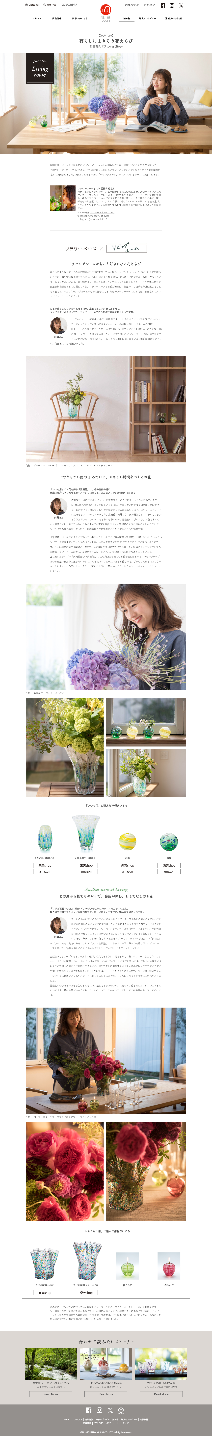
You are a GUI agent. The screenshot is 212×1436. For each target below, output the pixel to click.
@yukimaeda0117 (97, 219)
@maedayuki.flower (98, 215)
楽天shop (44, 865)
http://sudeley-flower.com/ (100, 212)
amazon (44, 871)
